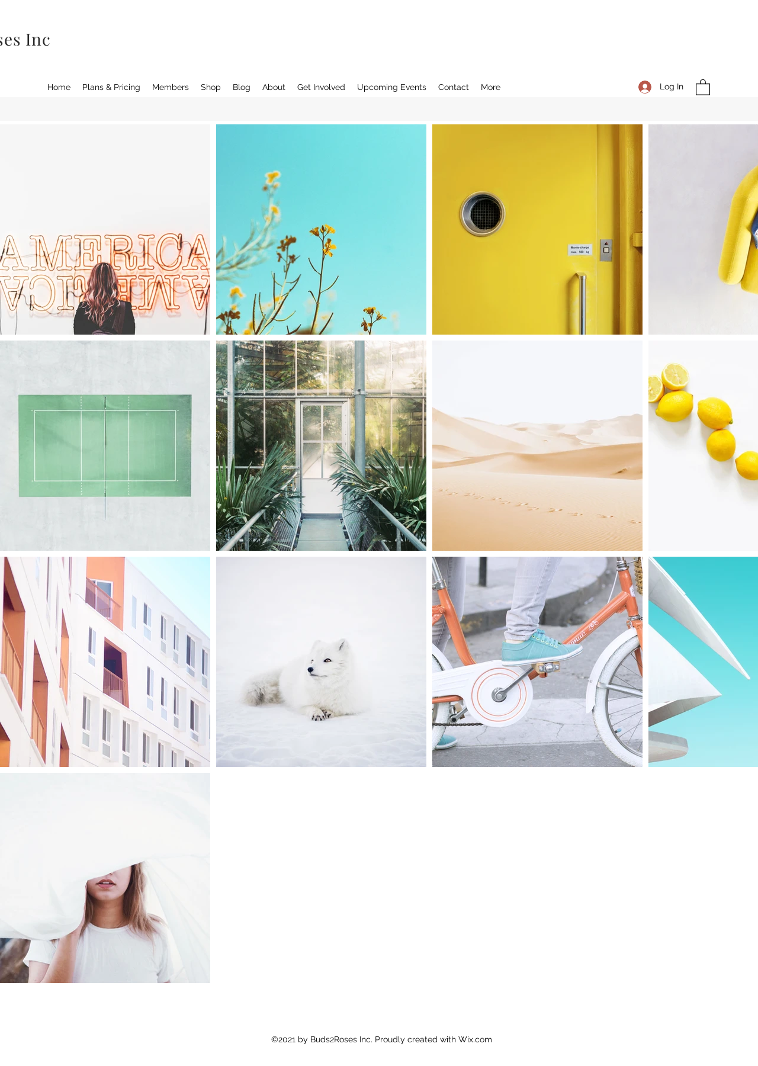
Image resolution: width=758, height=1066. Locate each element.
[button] (703, 86)
